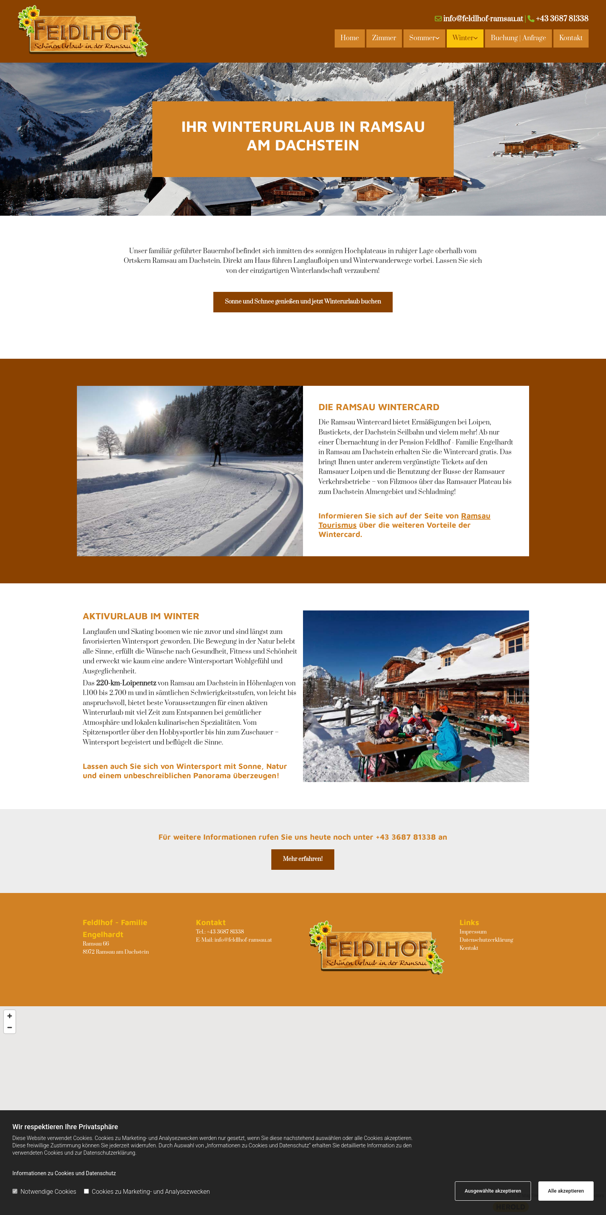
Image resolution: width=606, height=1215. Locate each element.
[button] (303, 302)
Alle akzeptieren (566, 1191)
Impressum (473, 932)
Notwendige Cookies (44, 1191)
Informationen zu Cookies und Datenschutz (64, 1173)
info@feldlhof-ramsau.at (483, 19)
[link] (423, 38)
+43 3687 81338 (562, 19)
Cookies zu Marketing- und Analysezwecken (147, 1191)
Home (349, 38)
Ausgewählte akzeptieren (493, 1191)
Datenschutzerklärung (486, 940)
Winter (463, 38)
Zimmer (384, 38)
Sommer (422, 38)
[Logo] (84, 31)
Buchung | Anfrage (518, 38)
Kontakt (571, 38)
